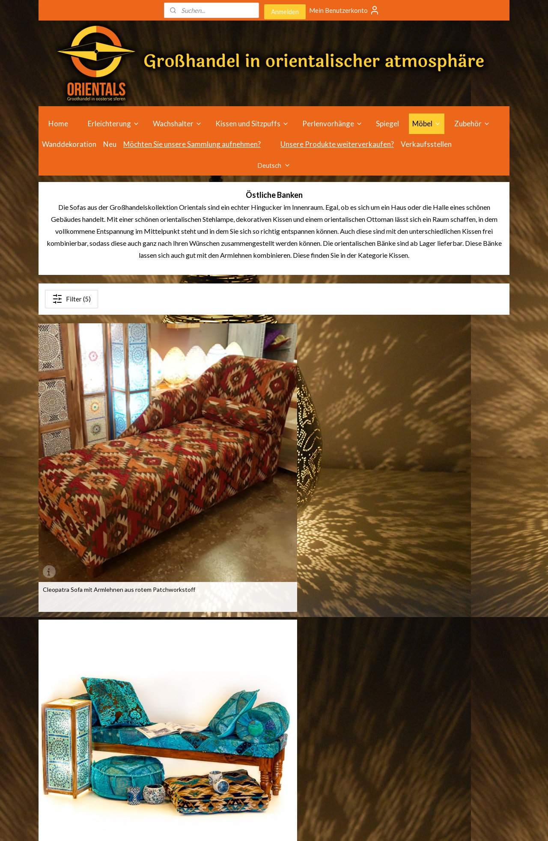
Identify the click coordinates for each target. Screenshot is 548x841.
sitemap (238, 825)
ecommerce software (283, 825)
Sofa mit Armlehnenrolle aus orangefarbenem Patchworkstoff (326, 446)
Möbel (426, 123)
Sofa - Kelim (58, 593)
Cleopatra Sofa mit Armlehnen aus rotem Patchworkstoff (88, 446)
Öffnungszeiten (346, 664)
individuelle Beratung (353, 683)
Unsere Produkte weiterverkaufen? (337, 144)
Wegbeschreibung (350, 673)
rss (253, 825)
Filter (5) (71, 299)
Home (58, 123)
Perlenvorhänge (332, 123)
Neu (109, 144)
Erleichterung (114, 123)
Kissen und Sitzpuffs (252, 123)
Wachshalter (177, 123)
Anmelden (285, 11)
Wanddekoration (69, 144)
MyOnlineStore (354, 825)
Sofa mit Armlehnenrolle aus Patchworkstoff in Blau (200, 446)
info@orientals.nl (446, 712)
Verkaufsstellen (426, 144)
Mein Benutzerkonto (344, 10)
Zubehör (472, 123)
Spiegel (387, 123)
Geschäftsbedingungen (357, 712)
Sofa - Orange (420, 443)
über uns (336, 702)
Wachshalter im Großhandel (268, 702)
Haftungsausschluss (352, 721)
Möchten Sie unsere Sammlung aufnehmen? (192, 144)
